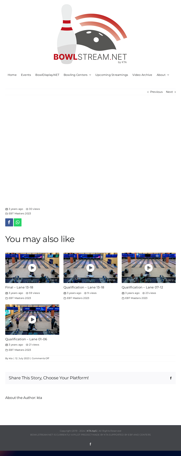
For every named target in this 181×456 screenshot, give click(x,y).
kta (11, 358)
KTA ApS (92, 430)
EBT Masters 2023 (20, 213)
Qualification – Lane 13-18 (83, 287)
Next (169, 92)
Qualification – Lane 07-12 (142, 287)
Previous (156, 92)
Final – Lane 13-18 (19, 287)
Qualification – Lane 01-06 (26, 339)
